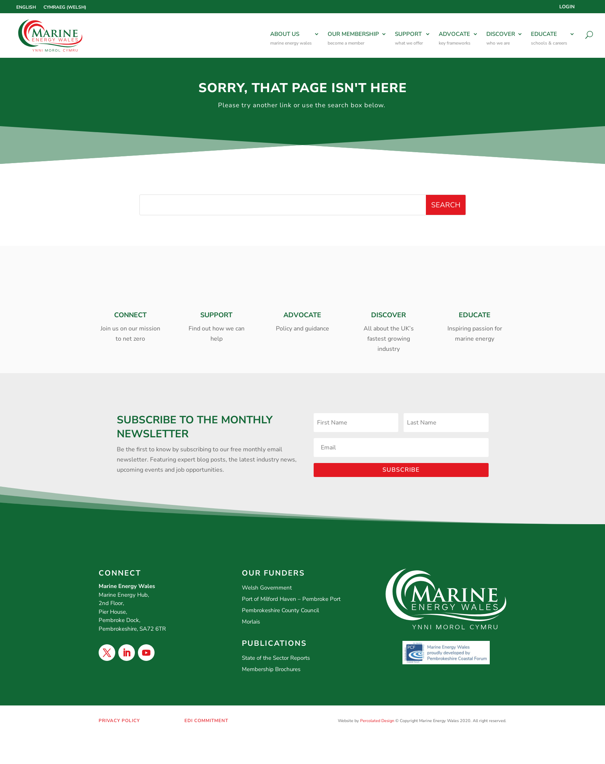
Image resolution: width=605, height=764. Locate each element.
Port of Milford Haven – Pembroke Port (291, 599)
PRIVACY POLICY (119, 721)
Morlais (251, 621)
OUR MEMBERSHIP (353, 39)
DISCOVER (500, 39)
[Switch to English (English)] (26, 7)
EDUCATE (549, 39)
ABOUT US (291, 39)
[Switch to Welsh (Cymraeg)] (65, 7)
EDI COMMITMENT (206, 721)
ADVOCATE (454, 39)
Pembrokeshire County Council (280, 610)
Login (567, 7)
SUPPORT (409, 39)
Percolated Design (377, 721)
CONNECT (130, 314)
